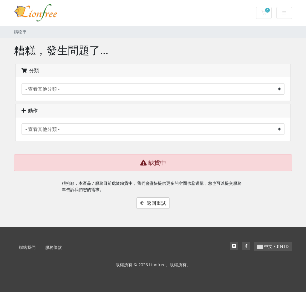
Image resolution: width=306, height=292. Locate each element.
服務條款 (53, 247)
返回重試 (153, 203)
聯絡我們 (27, 247)
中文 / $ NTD (273, 246)
